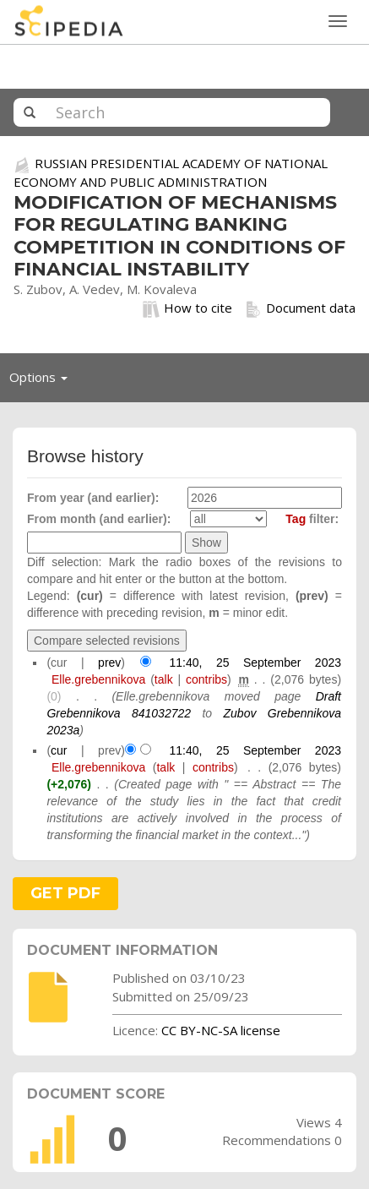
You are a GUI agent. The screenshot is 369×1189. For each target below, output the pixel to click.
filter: (312, 519)
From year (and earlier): (93, 498)
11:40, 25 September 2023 (255, 662)
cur (59, 750)
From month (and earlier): (99, 519)
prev (109, 662)
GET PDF (65, 893)
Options (43, 381)
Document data (300, 308)
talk (164, 679)
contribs (206, 679)
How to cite (187, 308)
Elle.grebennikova (98, 679)
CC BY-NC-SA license (220, 1030)
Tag (295, 519)
